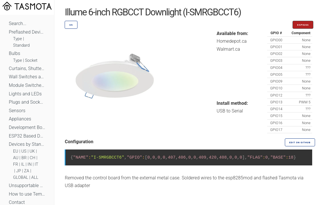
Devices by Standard (27, 144)
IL (22, 164)
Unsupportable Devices (27, 185)
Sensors (17, 110)
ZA (26, 171)
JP (18, 171)
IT (36, 164)
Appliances (20, 119)
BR (23, 157)
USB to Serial (230, 111)
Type (17, 38)
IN (30, 164)
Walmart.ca (228, 49)
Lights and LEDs (25, 94)
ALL (34, 177)
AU (16, 157)
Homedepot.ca (232, 41)
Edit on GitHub (299, 142)
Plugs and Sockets (27, 102)
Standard (21, 45)
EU (15, 151)
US (23, 151)
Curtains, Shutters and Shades (27, 68)
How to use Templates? (27, 194)
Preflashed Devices (27, 32)
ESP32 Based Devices (27, 136)
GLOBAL (20, 177)
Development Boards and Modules (27, 127)
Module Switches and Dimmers (27, 85)
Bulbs (14, 53)
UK (32, 151)
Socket (31, 60)
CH (32, 157)
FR (15, 164)
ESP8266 (303, 25)
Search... (17, 23)
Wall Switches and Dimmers (27, 76)
